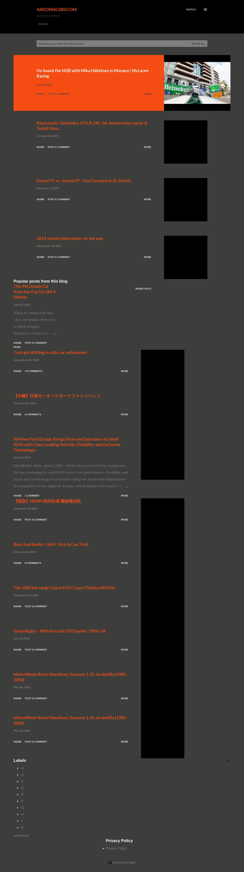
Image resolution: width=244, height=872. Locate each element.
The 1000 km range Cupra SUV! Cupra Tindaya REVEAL (65, 587)
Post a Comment (59, 93)
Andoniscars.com (57, 9)
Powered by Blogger (122, 862)
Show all (198, 43)
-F (22, 801)
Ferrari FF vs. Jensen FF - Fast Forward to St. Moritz (84, 180)
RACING (43, 24)
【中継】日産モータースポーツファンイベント (57, 395)
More (147, 93)
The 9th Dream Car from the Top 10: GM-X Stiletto (35, 292)
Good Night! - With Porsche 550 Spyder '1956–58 (59, 630)
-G (22, 808)
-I (21, 821)
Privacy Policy (116, 848)
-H (22, 814)
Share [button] (40, 93)
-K (22, 827)
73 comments (33, 371)
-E (22, 794)
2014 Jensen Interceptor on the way (70, 238)
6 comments (33, 414)
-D (22, 788)
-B (22, 775)
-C (22, 781)
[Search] (191, 9)
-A (22, 768)
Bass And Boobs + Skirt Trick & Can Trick (51, 544)
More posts (143, 288)
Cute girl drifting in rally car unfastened (50, 352)
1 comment (32, 495)
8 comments (33, 562)
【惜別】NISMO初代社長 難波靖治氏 (47, 501)
